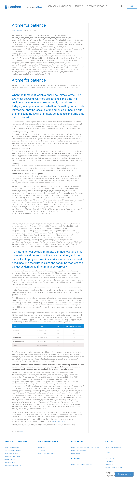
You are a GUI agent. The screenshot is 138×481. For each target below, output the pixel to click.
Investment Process (78, 450)
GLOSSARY (91, 6)
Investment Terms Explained (81, 464)
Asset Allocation (77, 453)
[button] (132, 6)
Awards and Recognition (46, 453)
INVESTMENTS (66, 6)
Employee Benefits (11, 453)
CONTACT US (102, 6)
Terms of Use (110, 458)
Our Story (41, 450)
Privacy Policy (109, 461)
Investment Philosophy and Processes (85, 447)
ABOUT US (80, 6)
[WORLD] (121, 6)
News (21, 431)
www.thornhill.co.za (58, 421)
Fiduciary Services (10, 462)
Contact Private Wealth (113, 447)
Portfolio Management (12, 450)
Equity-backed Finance (12, 465)
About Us (41, 447)
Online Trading (9, 459)
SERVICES (53, 6)
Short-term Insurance (12, 456)
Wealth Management (12, 447)
